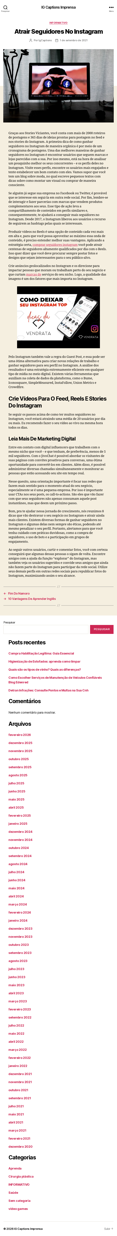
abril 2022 (15, 1041)
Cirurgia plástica (20, 1176)
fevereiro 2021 (19, 1138)
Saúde (13, 1192)
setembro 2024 (20, 856)
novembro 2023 (20, 936)
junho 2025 (16, 791)
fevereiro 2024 (19, 912)
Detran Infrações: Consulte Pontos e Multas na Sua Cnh (48, 690)
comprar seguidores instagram (55, 245)
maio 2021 (16, 1114)
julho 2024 (16, 872)
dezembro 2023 (20, 928)
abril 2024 (16, 896)
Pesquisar (9, 622)
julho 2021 (16, 1106)
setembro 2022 (19, 1017)
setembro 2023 (20, 953)
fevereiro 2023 (19, 1009)
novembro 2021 (20, 1082)
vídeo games (18, 1209)
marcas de (33, 275)
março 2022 (17, 1050)
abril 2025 (16, 807)
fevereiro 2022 (19, 1058)
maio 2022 (16, 1033)
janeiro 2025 (17, 823)
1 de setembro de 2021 (74, 40)
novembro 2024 (20, 840)
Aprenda (15, 1168)
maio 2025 (16, 799)
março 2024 (17, 904)
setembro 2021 (19, 1098)
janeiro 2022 (17, 1066)
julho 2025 (16, 783)
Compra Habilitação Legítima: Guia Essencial (41, 653)
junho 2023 (16, 977)
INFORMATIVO (58, 22)
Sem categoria (19, 1201)
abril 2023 (16, 993)
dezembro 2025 (20, 743)
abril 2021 (15, 1122)
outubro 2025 (18, 759)
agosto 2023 (17, 961)
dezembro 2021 (20, 1074)
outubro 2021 (18, 1090)
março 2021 (17, 1130)
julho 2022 (16, 1025)
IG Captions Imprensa (58, 7)
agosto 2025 (17, 775)
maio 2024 (16, 888)
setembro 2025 (20, 767)
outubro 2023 (18, 945)
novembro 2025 (20, 751)
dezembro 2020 (20, 1146)
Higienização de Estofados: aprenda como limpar (44, 661)
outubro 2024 (18, 848)
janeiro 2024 (17, 920)
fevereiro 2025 (19, 815)
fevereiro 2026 (19, 735)
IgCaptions (45, 40)
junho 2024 (16, 880)
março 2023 (17, 1001)
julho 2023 (16, 969)
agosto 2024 (17, 864)
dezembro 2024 (20, 832)
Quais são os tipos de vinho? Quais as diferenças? (44, 669)
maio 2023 (16, 985)
